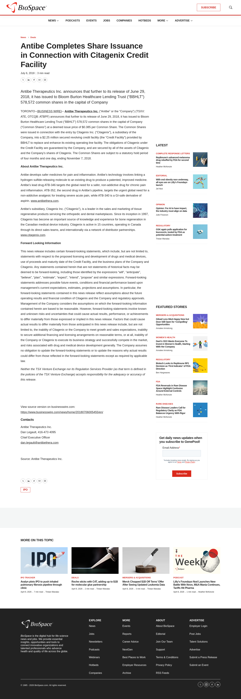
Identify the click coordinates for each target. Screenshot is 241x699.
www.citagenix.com (33, 235)
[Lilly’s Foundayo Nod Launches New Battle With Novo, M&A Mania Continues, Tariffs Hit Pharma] (196, 560)
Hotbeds (144, 20)
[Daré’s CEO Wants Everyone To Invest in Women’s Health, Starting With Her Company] (200, 343)
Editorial (161, 175)
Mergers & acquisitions (170, 315)
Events (91, 20)
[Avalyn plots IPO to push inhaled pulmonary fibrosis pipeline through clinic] (44, 560)
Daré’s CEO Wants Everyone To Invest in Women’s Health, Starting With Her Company (173, 344)
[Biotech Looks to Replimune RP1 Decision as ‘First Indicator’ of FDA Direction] (200, 365)
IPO (25, 489)
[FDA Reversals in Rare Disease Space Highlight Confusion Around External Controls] (200, 387)
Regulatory (163, 225)
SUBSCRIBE (208, 7)
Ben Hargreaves (163, 373)
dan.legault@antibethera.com (39, 442)
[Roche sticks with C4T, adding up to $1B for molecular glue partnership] (95, 560)
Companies (124, 20)
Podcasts (73, 20)
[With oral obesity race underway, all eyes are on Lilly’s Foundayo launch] (200, 181)
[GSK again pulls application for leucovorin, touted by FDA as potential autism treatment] (200, 231)
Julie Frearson (162, 215)
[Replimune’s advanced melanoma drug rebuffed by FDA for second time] (200, 159)
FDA (158, 381)
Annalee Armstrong (164, 328)
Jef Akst (159, 189)
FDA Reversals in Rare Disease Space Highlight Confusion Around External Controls (171, 388)
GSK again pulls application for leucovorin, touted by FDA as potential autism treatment (171, 232)
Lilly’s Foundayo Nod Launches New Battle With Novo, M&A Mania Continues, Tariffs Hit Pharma (196, 584)
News (52, 20)
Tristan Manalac (163, 239)
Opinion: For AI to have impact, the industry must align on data (171, 209)
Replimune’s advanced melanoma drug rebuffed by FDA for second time (173, 160)
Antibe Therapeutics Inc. (81, 111)
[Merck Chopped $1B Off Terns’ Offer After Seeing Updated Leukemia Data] (145, 560)
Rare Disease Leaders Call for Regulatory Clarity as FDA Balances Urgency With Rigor (170, 410)
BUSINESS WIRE (49, 111)
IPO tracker (28, 577)
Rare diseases (164, 404)
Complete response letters (173, 153)
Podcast (178, 577)
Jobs (106, 20)
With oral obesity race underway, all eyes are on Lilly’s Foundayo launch (172, 182)
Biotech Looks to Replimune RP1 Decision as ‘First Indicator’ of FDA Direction (173, 366)
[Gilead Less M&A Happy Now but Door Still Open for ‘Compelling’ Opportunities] (200, 321)
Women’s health (165, 337)
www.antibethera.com (44, 200)
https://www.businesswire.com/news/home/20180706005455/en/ (62, 412)
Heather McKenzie (164, 167)
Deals (33, 37)
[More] (58, 20)
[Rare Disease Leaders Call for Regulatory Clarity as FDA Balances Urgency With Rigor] (200, 410)
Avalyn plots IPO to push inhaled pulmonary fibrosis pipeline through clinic (41, 584)
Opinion (160, 204)
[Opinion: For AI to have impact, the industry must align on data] (200, 210)
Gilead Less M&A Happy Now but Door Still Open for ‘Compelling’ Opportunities (172, 322)
